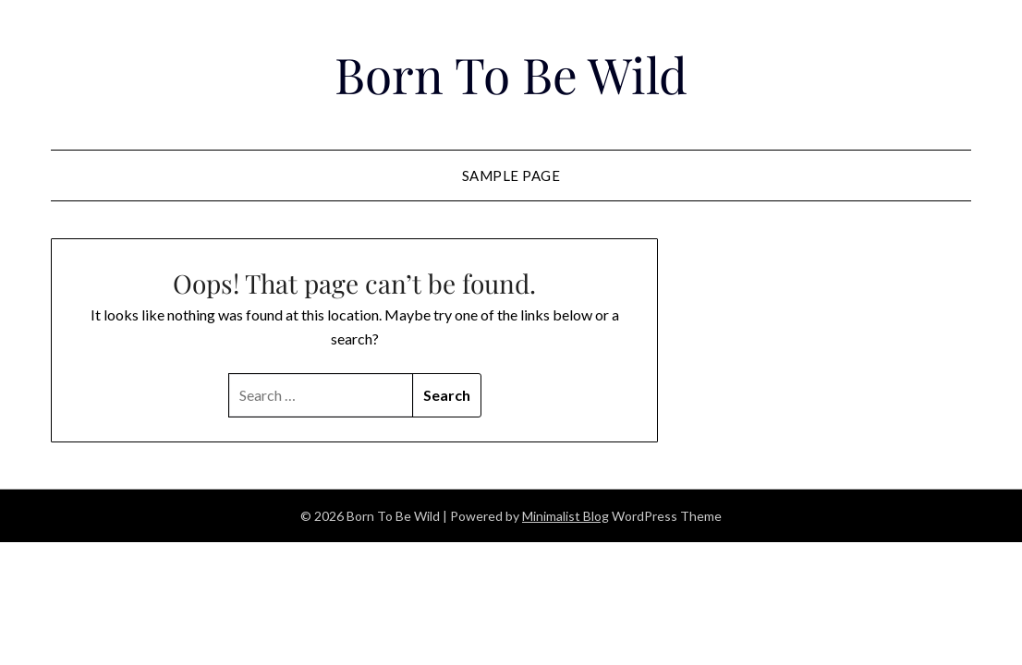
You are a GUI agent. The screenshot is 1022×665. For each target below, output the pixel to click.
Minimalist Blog (565, 516)
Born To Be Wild (510, 72)
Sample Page (511, 175)
